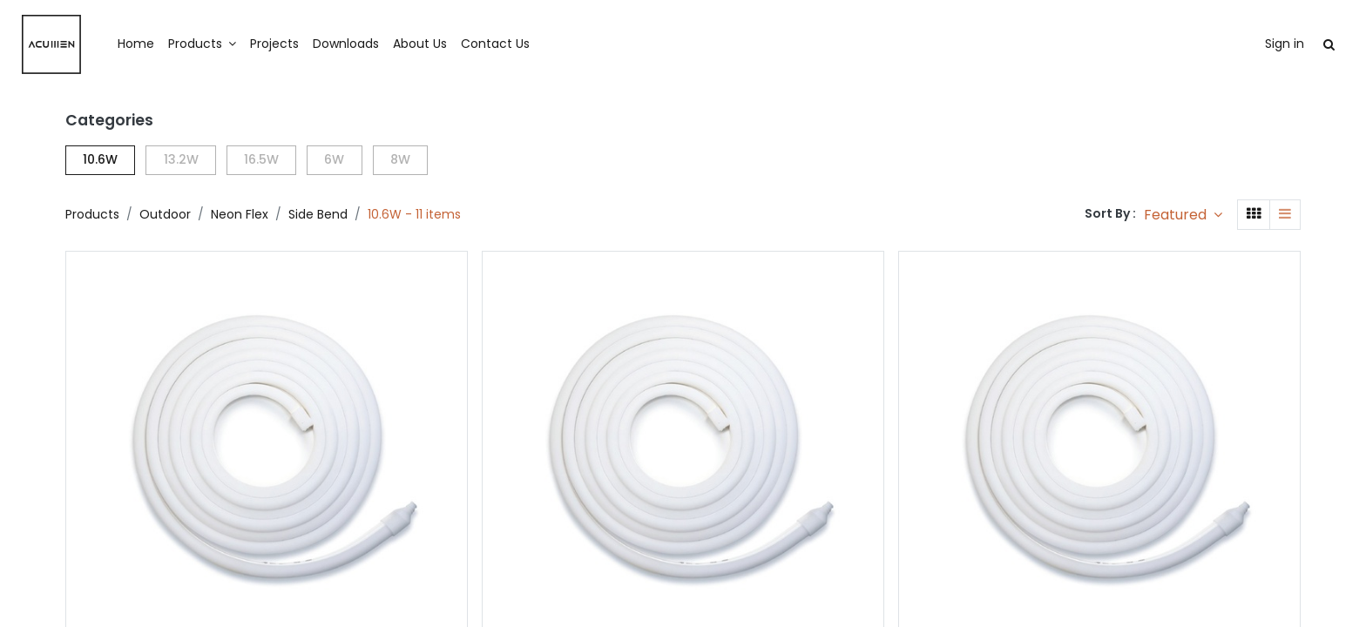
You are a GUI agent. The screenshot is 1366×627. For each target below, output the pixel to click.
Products (92, 214)
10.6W (100, 159)
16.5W (261, 159)
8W (400, 159)
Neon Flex (239, 214)
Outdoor (165, 214)
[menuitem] (181, 44)
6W (334, 159)
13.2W (181, 159)
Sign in (1239, 43)
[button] (1183, 214)
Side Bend (318, 214)
